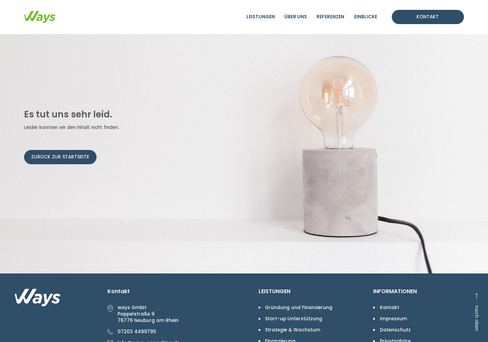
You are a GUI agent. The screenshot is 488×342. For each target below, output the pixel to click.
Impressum (393, 319)
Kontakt (427, 17)
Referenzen (330, 17)
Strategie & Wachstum (292, 330)
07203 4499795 (137, 331)
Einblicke (365, 17)
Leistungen (260, 17)
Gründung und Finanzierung (298, 307)
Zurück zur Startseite (60, 157)
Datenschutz (395, 330)
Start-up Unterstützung (293, 319)
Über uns (295, 17)
